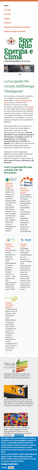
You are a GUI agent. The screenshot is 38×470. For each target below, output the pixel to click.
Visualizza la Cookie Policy (9, 465)
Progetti (7, 18)
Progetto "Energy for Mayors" (24, 190)
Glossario (7, 14)
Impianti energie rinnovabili (14, 31)
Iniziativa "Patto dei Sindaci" (9, 185)
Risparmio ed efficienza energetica (17, 27)
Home (6, 6)
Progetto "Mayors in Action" (9, 246)
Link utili (7, 10)
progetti (31, 107)
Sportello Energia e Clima (18, 48)
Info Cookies (19, 437)
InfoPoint (7, 23)
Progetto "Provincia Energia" (9, 305)
